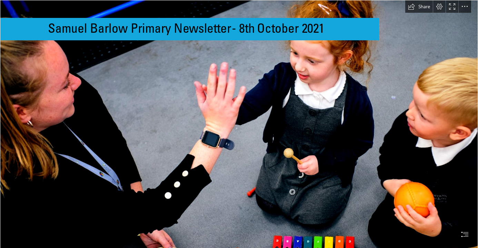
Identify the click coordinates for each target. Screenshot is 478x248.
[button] (419, 6)
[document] (239, 124)
